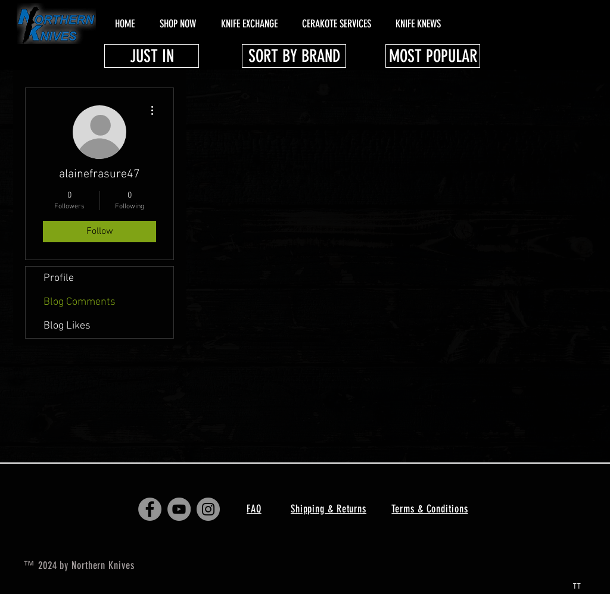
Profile (58, 278)
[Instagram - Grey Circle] (208, 509)
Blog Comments (79, 302)
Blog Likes (67, 326)
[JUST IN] (151, 56)
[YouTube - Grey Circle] (179, 509)
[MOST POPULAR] (432, 56)
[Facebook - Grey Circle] (149, 509)
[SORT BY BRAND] (294, 56)
